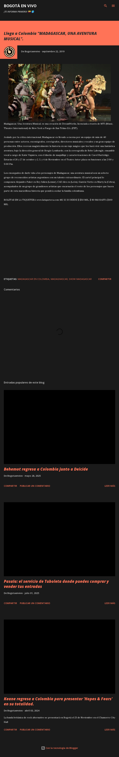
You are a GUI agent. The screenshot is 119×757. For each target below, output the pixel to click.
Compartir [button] (104, 279)
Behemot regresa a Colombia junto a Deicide (46, 469)
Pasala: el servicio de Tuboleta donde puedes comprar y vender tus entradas (56, 584)
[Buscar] (105, 6)
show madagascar (80, 279)
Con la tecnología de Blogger (59, 747)
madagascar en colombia (33, 279)
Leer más (110, 485)
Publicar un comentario (35, 485)
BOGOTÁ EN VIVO (20, 5)
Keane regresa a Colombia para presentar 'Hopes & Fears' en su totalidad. (58, 701)
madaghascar (59, 279)
